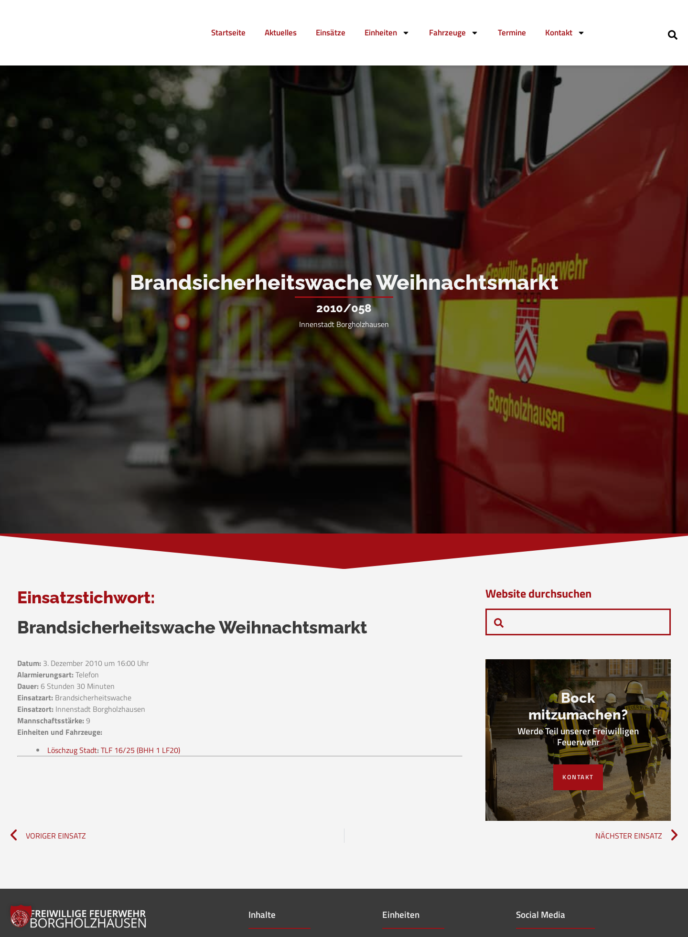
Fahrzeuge (454, 33)
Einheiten (387, 33)
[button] (21, 916)
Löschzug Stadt (72, 791)
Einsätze (330, 32)
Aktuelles (281, 32)
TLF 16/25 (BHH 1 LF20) (140, 791)
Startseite (228, 32)
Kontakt (565, 33)
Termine (512, 32)
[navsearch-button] (672, 34)
